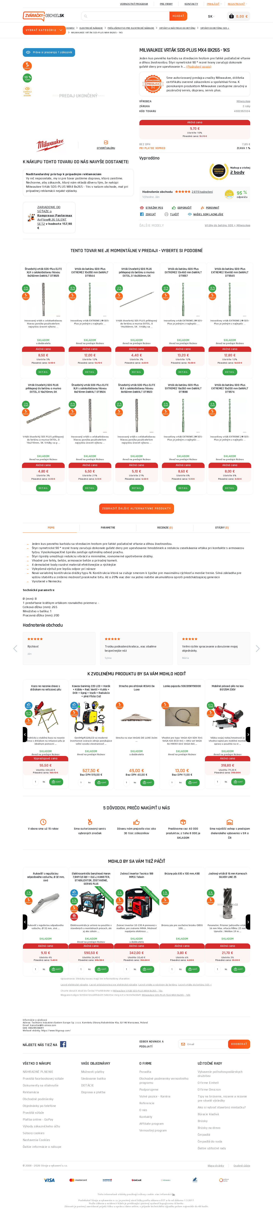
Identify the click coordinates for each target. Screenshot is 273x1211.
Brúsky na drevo (209, 1128)
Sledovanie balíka (93, 1078)
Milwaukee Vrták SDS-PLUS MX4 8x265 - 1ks (137, 990)
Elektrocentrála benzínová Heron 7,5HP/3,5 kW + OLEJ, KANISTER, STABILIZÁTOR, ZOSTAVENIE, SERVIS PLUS (91, 879)
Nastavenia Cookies (36, 1140)
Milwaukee (243, 101)
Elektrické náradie (91, 28)
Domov (70, 28)
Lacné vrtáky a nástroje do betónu (157, 984)
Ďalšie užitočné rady (212, 1148)
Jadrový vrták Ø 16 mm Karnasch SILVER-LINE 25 (227, 875)
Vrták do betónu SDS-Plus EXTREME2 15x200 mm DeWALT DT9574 (229, 388)
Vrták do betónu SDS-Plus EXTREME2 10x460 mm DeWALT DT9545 (230, 272)
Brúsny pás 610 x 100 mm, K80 (182, 874)
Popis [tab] (51, 528)
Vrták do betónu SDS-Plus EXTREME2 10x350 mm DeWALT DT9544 (89, 272)
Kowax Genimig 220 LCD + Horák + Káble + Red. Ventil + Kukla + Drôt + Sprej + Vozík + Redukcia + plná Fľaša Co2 (91, 691)
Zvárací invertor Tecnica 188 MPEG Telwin (136, 875)
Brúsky (203, 1121)
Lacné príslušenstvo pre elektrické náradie (113, 984)
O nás (143, 1110)
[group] (45, 734)
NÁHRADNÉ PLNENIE (38, 1072)
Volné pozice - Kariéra (154, 1096)
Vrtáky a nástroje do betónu (177, 28)
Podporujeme (148, 1089)
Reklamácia (31, 1092)
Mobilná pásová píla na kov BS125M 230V (227, 688)
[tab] (164, 527)
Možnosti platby (92, 1072)
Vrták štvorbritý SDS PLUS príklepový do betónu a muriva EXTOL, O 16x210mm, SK (43, 388)
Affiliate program (151, 1123)
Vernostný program (134, 3)
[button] (15, 648)
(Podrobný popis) (198, 66)
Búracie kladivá (208, 1114)
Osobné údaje (242, 1165)
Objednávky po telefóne (39, 1106)
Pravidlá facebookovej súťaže (43, 1078)
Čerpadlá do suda (210, 1141)
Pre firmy (166, 3)
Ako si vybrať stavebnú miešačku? (222, 1107)
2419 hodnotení (202, 191)
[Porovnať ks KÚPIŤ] (35, 782)
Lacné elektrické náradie (74, 984)
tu (173, 1194)
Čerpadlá (204, 1134)
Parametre (108, 528)
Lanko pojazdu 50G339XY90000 (182, 686)
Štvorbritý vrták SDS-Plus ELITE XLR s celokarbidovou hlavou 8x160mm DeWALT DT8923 (136, 388)
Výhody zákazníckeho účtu (41, 1126)
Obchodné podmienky (38, 1099)
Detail (43, 372)
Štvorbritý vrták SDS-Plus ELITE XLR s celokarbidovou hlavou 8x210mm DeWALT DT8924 (90, 388)
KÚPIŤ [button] (58, 782)
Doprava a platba (93, 1092)
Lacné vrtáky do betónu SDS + (195, 984)
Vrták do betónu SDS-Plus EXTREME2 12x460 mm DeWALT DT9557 (183, 272)
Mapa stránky (216, 1165)
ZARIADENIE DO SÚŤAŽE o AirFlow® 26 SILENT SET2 (54, 215)
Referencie (146, 1103)
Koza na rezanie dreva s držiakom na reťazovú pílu (45, 688)
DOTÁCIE (87, 1085)
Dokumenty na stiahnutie (40, 1085)
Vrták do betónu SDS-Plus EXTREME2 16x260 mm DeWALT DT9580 (183, 388)
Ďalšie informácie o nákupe (42, 1147)
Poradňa (145, 1072)
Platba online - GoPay (38, 1119)
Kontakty (191, 3)
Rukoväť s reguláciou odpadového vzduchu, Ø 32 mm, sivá (45, 877)
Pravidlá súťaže (33, 1112)
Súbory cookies (33, 1133)
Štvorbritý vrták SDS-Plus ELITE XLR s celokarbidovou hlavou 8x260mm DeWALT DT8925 (43, 272)
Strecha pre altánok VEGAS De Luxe (137, 688)
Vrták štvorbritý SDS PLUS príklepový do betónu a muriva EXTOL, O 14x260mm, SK (137, 272)
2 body (237, 172)
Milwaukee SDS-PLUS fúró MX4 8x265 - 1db (166, 995)
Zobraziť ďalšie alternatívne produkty (136, 509)
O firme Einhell (208, 1083)
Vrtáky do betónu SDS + (214, 28)
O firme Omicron (209, 1089)
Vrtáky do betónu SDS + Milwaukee (227, 225)
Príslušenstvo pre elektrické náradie (131, 28)
